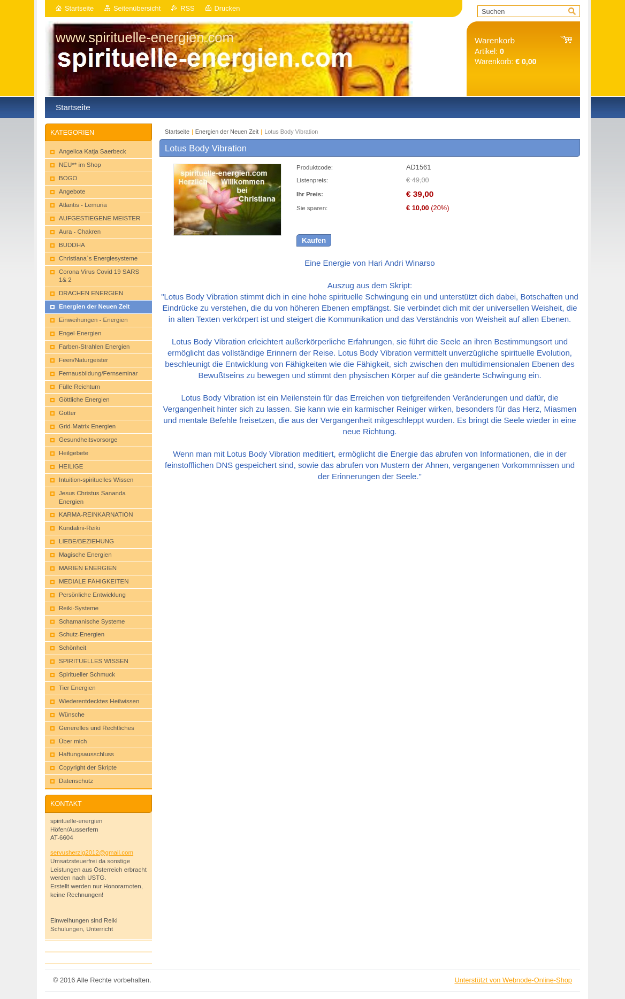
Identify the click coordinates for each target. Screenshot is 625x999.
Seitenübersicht (137, 8)
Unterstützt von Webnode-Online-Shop (513, 980)
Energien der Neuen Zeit (227, 131)
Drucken (227, 8)
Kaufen (314, 240)
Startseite (79, 8)
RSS (187, 8)
